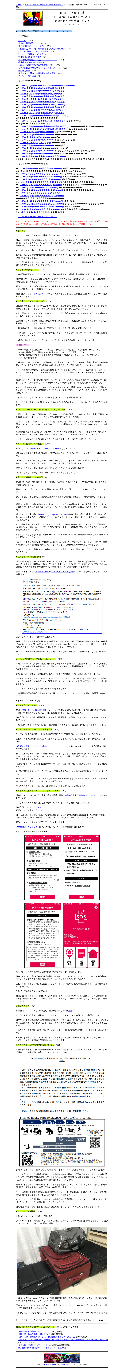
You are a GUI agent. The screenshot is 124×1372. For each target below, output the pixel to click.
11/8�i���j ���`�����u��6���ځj (41, 185)
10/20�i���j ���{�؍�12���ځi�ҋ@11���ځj (44, 115)
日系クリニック (42, 572)
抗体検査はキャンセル (28, 62)
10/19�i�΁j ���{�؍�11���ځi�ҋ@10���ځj (42, 113)
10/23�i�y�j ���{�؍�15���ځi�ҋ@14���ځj (43, 129)
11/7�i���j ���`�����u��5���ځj (41, 182)
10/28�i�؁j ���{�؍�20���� (35, 143)
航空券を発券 (24, 71)
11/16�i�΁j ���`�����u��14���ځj (40, 209)
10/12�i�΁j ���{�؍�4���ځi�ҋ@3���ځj (41, 94)
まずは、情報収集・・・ (29, 43)
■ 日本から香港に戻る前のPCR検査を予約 (34, 729)
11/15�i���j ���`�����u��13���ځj (42, 206)
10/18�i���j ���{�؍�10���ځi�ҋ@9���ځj (43, 110)
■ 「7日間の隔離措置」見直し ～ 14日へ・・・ (36, 659)
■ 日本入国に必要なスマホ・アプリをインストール (38, 791)
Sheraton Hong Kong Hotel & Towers (52, 514)
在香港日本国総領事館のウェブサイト (81, 795)
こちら (38, 807)
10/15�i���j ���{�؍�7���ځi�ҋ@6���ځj (43, 102)
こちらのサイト (40, 294)
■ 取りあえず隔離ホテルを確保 (29, 477)
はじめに (22, 41)
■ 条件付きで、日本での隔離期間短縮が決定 (35, 1045)
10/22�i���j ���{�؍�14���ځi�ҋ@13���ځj (44, 126)
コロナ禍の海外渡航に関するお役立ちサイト (37, 217)
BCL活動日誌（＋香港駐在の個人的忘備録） (44, 5)
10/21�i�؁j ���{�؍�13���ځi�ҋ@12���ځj (43, 121)
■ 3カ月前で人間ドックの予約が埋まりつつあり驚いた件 (40, 409)
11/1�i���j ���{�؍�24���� (36, 153)
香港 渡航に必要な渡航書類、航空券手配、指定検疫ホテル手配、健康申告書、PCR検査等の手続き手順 (63, 1340)
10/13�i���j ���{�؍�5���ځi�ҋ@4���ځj (43, 96)
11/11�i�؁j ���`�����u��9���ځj (40, 193)
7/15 (70, 1011)
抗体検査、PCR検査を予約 (29, 57)
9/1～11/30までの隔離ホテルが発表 (45, 448)
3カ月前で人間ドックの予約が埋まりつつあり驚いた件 (42, 49)
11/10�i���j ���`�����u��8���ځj (41, 190)
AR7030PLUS (64, 1364)
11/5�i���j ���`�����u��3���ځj (41, 176)
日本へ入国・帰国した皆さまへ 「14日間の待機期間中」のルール (46, 1337)
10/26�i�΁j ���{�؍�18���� (35, 137)
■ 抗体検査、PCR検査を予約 (28, 557)
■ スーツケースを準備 (25, 1211)
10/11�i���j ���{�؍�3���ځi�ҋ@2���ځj (43, 91)
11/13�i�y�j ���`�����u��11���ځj (41, 201)
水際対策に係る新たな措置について (33, 1331)
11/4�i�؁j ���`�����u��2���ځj (39, 174)
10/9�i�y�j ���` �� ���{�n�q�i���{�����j (47, 85)
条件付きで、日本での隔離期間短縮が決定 (36, 73)
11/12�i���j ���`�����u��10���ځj (42, 196)
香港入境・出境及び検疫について (32, 1345)
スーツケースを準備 (27, 76)
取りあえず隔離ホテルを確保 (31, 54)
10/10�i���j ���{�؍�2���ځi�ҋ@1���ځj (43, 88)
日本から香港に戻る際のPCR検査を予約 (35, 65)
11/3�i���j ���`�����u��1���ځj (41, 168)
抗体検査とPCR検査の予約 (33, 710)
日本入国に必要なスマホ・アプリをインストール (39, 68)
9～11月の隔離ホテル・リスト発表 (33, 51)
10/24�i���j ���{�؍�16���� (37, 132)
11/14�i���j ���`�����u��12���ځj (42, 204)
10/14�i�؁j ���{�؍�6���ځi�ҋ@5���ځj (42, 99)
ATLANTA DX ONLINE (50, 1364)
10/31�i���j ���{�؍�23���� (37, 151)
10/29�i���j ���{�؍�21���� (37, 145)
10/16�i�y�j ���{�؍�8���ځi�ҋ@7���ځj (42, 104)
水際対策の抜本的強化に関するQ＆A (34, 1334)
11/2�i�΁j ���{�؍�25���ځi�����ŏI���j (43, 156)
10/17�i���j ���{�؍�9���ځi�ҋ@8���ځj (43, 107)
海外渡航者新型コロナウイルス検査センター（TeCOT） (40, 746)
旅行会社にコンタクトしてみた (32, 46)
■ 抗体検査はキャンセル (26, 705)
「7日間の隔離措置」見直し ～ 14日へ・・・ (37, 60)
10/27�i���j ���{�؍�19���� (37, 140)
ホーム (19, 5)
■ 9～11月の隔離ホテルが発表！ (30, 444)
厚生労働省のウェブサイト (27, 827)
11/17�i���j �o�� (30, 212)
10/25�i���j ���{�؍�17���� (37, 134)
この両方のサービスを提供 (62, 572)
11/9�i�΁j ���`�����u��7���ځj (39, 187)
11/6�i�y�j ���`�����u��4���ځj (40, 179)
